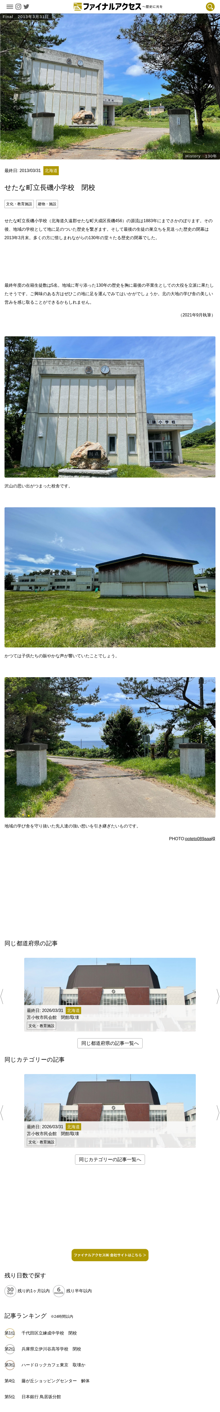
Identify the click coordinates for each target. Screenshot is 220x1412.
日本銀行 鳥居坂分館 (41, 1396)
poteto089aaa (198, 838)
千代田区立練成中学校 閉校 (49, 1333)
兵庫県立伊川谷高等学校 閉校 (51, 1349)
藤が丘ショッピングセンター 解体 (56, 1381)
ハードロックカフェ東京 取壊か (53, 1365)
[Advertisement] (110, 261)
